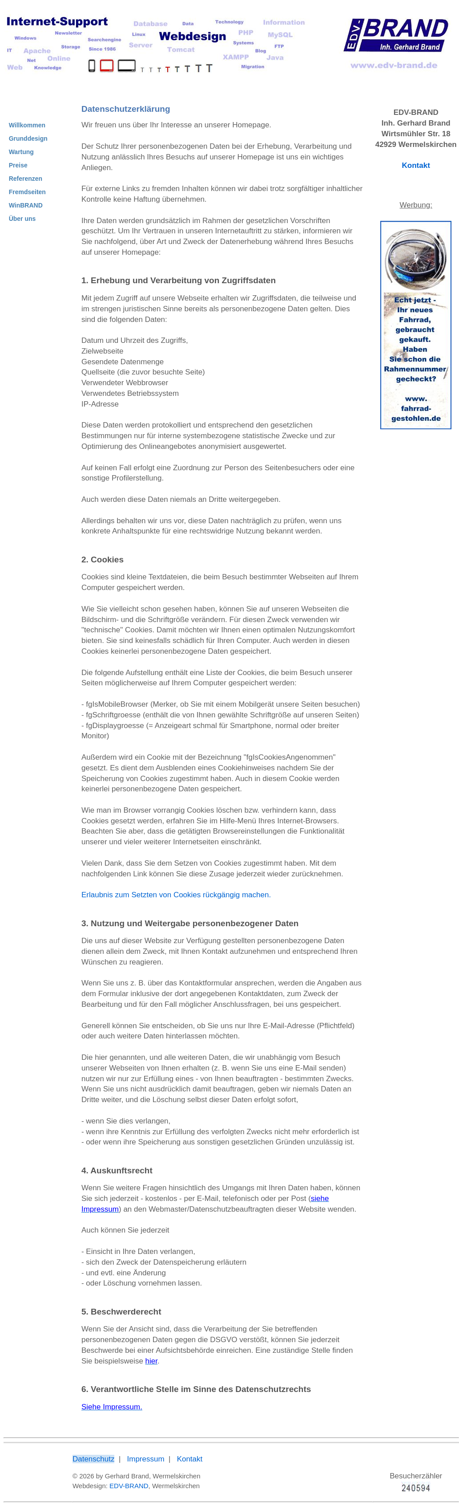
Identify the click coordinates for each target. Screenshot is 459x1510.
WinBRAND (26, 205)
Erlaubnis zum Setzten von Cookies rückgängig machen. (176, 895)
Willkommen (27, 125)
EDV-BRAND (129, 1486)
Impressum (146, 1459)
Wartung (21, 151)
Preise (18, 165)
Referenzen (25, 178)
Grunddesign (28, 138)
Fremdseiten (27, 191)
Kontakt (416, 165)
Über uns (22, 218)
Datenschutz (93, 1459)
